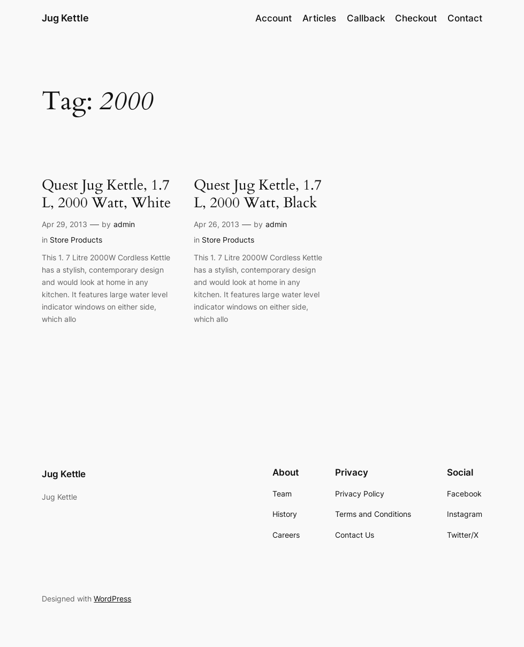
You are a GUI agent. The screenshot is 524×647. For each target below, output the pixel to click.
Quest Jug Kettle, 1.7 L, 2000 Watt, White (106, 194)
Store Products (76, 239)
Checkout (416, 18)
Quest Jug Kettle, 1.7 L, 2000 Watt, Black (258, 194)
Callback (366, 18)
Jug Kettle (65, 18)
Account (273, 18)
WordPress (112, 598)
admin (124, 224)
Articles (319, 18)
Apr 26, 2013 (216, 224)
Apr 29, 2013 (64, 224)
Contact (464, 18)
